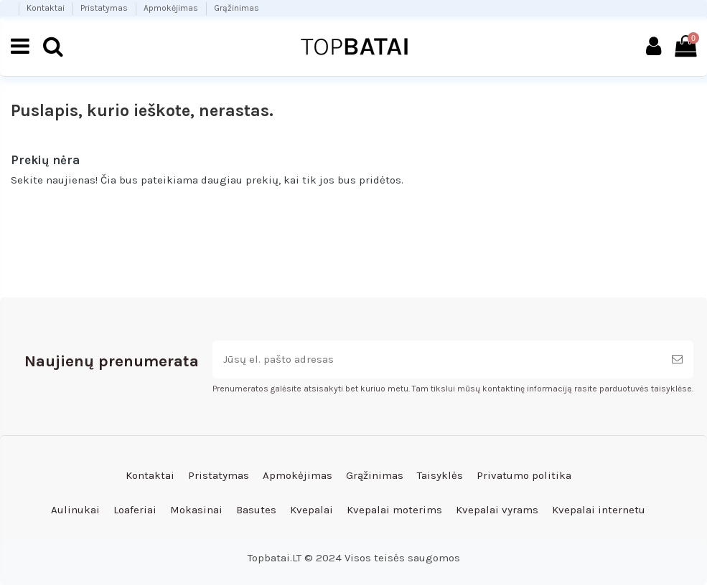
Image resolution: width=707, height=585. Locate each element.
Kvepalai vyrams (497, 509)
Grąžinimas (236, 8)
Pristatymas (105, 8)
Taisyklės (440, 475)
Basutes (256, 509)
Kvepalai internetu (598, 509)
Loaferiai (134, 509)
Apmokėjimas (172, 8)
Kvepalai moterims (394, 509)
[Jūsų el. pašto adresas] (436, 360)
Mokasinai (196, 509)
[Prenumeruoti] (677, 360)
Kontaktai (47, 8)
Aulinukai (75, 509)
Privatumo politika (524, 475)
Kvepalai (311, 509)
